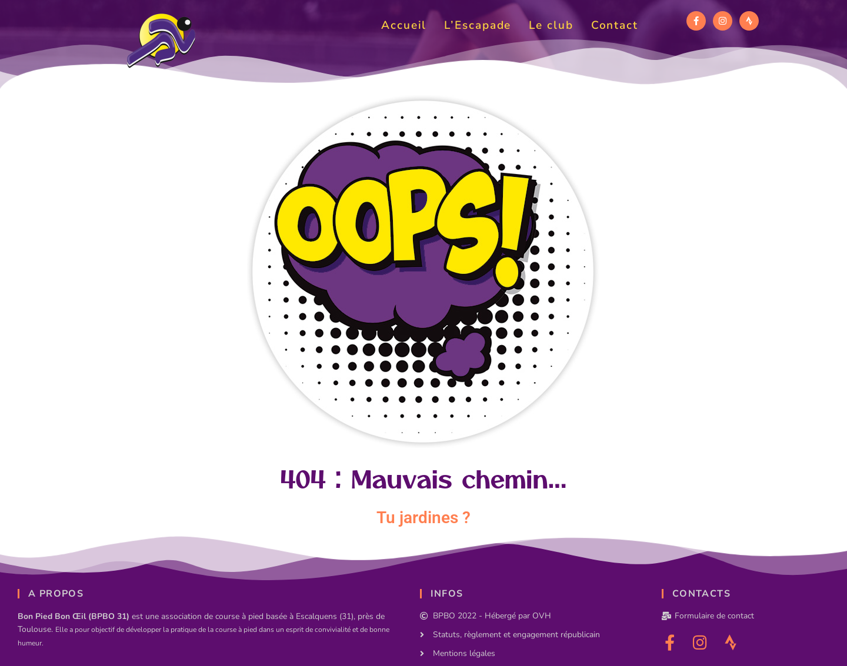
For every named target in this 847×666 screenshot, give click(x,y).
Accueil (403, 25)
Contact (614, 25)
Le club (551, 25)
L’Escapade (477, 25)
